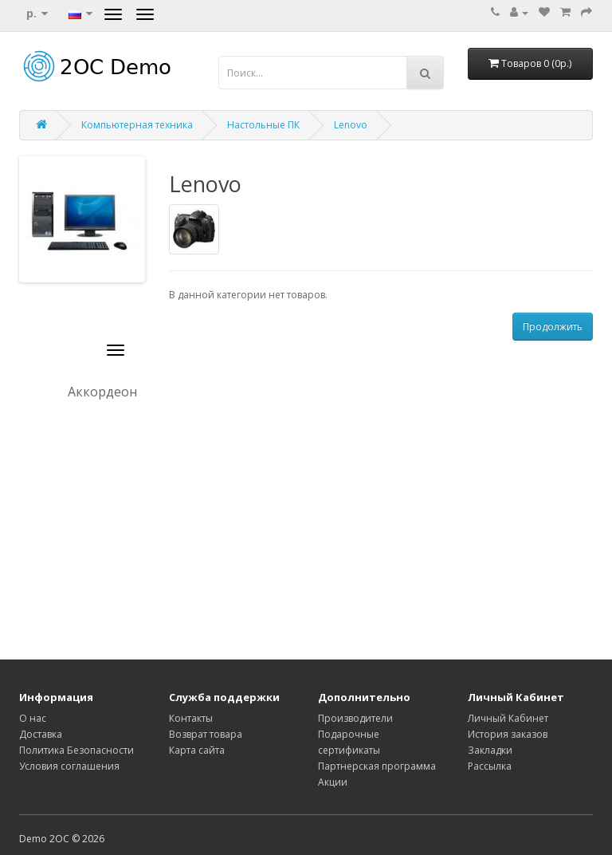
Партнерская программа (377, 766)
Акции (332, 782)
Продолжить (553, 326)
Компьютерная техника (137, 125)
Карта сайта (197, 750)
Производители (355, 718)
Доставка (40, 734)
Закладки (490, 750)
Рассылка (490, 766)
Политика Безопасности (76, 750)
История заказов (507, 734)
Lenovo (350, 125)
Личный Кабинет (508, 718)
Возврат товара (205, 734)
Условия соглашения (69, 766)
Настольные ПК (263, 125)
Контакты (191, 718)
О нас (32, 718)
